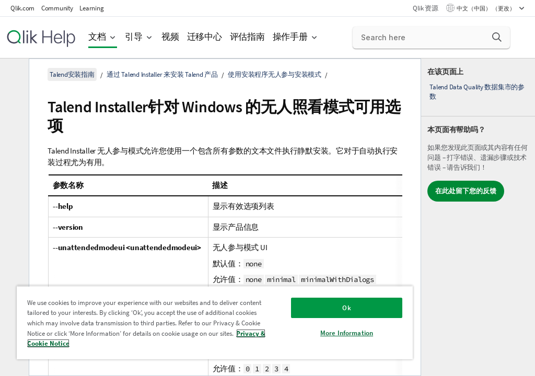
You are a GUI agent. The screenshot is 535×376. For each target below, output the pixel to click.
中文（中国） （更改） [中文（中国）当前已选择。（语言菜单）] (486, 8)
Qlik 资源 (425, 8)
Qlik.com (22, 8)
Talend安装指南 (72, 74)
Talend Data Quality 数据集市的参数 (477, 92)
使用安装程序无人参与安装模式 (274, 74)
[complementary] (478, 217)
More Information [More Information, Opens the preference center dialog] (346, 332)
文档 (97, 36)
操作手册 (290, 36)
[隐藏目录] (13, 75)
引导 (134, 36)
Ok (346, 307)
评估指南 (247, 36)
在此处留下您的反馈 (465, 190)
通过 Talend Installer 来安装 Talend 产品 (162, 74)
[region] (215, 322)
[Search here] (431, 38)
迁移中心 (204, 36)
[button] (497, 37)
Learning (91, 8)
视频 (170, 36)
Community (57, 8)
